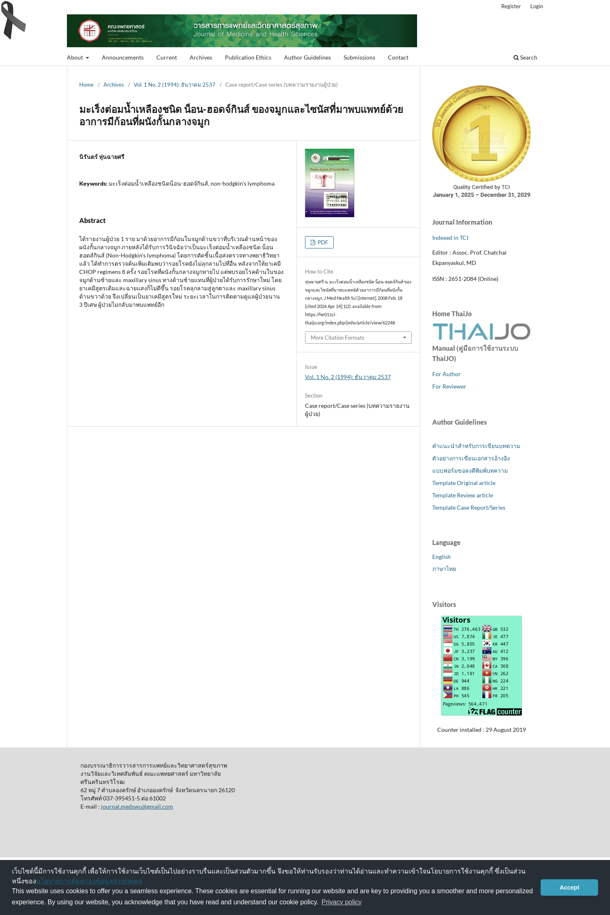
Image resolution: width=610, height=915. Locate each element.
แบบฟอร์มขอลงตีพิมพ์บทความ (470, 470)
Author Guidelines (307, 57)
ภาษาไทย (444, 568)
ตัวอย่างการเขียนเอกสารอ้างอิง (471, 458)
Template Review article (462, 495)
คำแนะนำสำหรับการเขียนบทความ (476, 445)
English (441, 556)
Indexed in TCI (450, 237)
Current (166, 57)
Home (86, 84)
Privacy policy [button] (341, 902)
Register (511, 6)
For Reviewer (449, 386)
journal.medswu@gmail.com (137, 806)
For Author (446, 373)
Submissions (359, 57)
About (75, 57)
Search (525, 57)
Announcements (123, 57)
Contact (398, 57)
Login (536, 6)
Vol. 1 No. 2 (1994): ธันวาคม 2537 (175, 84)
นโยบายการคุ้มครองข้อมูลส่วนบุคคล (89, 881)
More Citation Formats (338, 337)
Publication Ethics (248, 57)
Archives (201, 57)
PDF (322, 242)
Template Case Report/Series (468, 507)
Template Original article (463, 482)
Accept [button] (569, 887)
